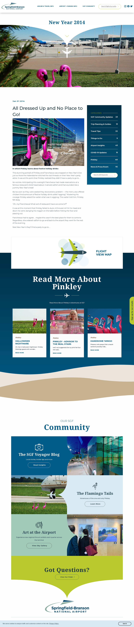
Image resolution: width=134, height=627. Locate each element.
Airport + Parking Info (69, 6)
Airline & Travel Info (46, 6)
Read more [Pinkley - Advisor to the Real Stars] (57, 353)
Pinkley (94, 160)
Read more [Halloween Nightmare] (19, 353)
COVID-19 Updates (99, 153)
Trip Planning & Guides (101, 124)
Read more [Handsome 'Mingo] (94, 350)
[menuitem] (46, 6)
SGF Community (90, 6)
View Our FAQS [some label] (67, 577)
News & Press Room (99, 167)
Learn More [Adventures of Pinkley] (95, 504)
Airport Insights (98, 145)
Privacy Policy (54, 623)
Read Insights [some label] (40, 465)
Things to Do (96, 138)
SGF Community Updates (102, 117)
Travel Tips (95, 131)
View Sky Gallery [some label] (39, 546)
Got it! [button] (125, 623)
